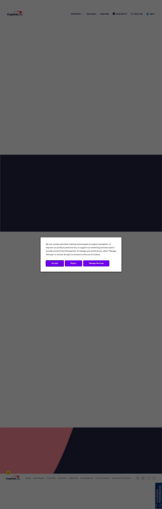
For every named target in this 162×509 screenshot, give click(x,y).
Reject (73, 263)
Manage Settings (96, 263)
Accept (55, 263)
